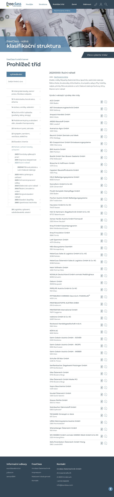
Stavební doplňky (24, 200)
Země (74, 4)
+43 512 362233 (63, 481)
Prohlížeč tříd (58, 4)
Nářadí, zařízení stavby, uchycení (22, 148)
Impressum (36, 472)
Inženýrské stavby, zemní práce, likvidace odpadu (23, 92)
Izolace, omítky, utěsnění (23, 107)
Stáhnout (87, 4)
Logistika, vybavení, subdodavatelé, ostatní (21, 211)
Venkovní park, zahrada (22, 128)
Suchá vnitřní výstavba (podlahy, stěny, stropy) (22, 113)
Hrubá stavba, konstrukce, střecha (23, 100)
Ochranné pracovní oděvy (25, 181)
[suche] (16, 81)
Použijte (29, 4)
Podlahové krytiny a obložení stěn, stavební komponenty (25, 121)
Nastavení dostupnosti (41, 476)
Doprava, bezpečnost (25, 160)
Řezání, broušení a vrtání (24, 190)
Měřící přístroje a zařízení (24, 176)
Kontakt (35, 481)
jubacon (10, 472)
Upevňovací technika (26, 202)
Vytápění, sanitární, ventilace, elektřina (21, 135)
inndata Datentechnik (41, 468)
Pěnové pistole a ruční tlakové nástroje (28, 168)
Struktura (43, 4)
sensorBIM (11, 476)
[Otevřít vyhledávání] (105, 6)
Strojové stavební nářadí (24, 195)
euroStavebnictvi (14, 468)
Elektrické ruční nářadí (26, 186)
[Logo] (14, 4)
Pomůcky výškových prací (25, 155)
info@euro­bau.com (65, 485)
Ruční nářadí (22, 163)
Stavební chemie (20, 142)
